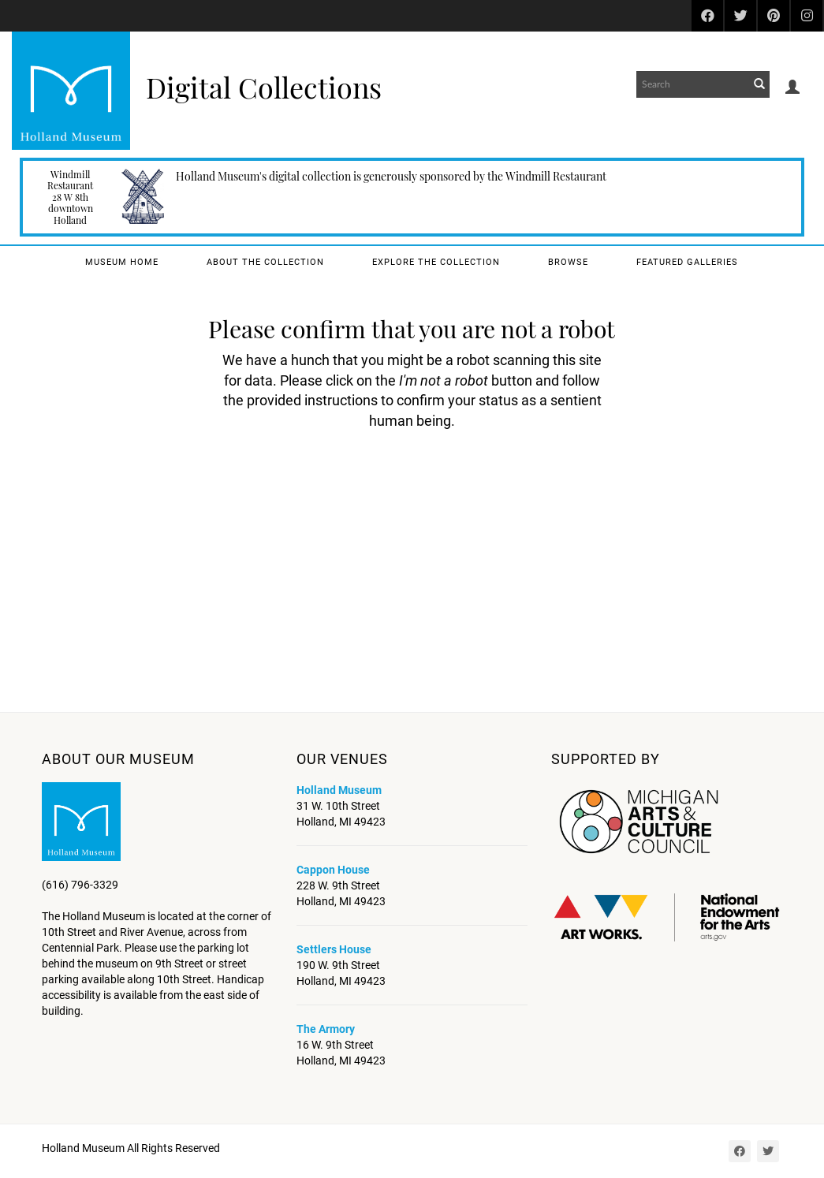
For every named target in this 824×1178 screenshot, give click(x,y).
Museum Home (121, 262)
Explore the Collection (436, 262)
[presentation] (433, 481)
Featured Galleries (687, 262)
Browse (568, 262)
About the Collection (265, 262)
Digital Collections (264, 87)
